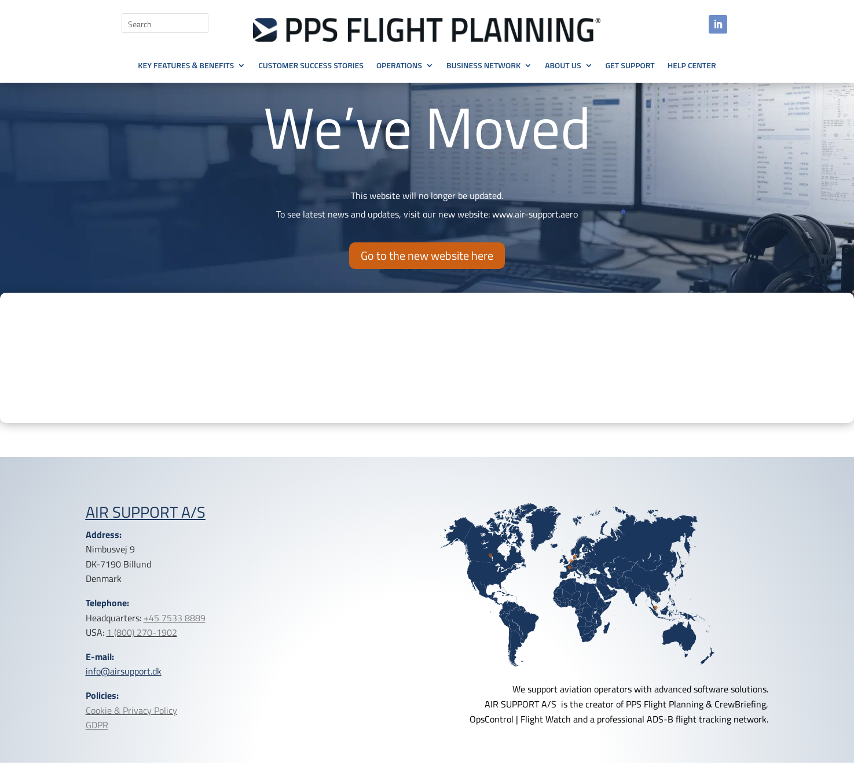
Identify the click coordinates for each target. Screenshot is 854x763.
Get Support (630, 66)
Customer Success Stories (311, 66)
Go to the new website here (427, 255)
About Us (563, 66)
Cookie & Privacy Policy (131, 710)
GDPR (97, 725)
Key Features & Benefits (186, 66)
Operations (399, 66)
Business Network (483, 66)
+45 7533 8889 (175, 618)
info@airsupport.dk (124, 671)
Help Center (692, 66)
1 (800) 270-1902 (142, 632)
